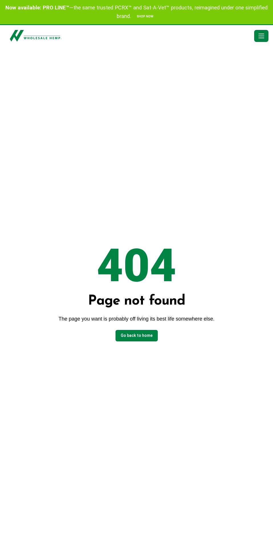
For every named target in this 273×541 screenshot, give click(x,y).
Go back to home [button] (137, 335)
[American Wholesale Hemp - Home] (116, 36)
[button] (245, 36)
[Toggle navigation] (261, 36)
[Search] (232, 35)
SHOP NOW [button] (145, 16)
